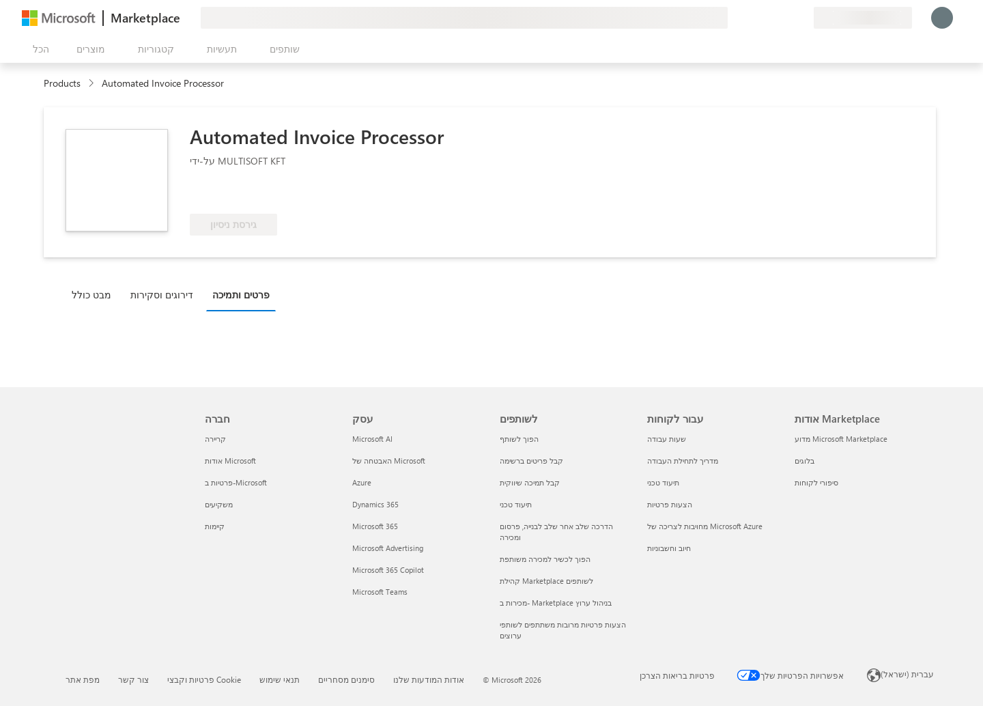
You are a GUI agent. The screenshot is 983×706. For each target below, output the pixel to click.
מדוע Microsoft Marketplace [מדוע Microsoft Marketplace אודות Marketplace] (841, 439)
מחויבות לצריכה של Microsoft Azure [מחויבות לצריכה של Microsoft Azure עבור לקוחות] (705, 526)
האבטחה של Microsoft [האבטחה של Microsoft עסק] (388, 460)
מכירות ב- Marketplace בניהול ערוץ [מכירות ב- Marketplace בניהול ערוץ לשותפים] (556, 602)
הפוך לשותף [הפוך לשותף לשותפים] (519, 439)
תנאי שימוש (279, 679)
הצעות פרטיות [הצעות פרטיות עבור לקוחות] (669, 504)
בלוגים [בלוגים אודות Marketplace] (804, 460)
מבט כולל (91, 294)
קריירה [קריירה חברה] (215, 439)
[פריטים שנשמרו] (786, 18)
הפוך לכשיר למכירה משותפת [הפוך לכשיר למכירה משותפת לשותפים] (545, 559)
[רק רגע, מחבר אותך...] (942, 18)
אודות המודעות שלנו (428, 679)
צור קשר (133, 679)
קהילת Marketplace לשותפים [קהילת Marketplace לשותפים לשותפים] (546, 581)
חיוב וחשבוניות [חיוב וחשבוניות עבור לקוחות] (669, 548)
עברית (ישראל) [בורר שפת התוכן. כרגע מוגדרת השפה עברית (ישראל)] (907, 673)
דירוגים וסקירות (161, 294)
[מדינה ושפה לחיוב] (863, 18)
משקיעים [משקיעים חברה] (219, 504)
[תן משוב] (753, 18)
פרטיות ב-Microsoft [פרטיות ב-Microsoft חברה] (236, 482)
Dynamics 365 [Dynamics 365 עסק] (375, 504)
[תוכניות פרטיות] (802, 18)
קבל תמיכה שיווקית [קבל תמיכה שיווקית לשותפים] (530, 482)
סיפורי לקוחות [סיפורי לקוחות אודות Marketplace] (816, 482)
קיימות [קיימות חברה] (215, 526)
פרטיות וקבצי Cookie (204, 679)
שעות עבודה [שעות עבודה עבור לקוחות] (666, 439)
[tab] (95, 294)
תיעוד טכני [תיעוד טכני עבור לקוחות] (663, 482)
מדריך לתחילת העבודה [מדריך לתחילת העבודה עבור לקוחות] (682, 460)
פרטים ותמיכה (241, 294)
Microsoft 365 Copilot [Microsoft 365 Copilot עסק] (388, 570)
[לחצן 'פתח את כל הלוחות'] (38, 49)
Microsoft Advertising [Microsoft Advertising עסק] (387, 548)
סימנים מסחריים (346, 679)
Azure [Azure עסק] (361, 482)
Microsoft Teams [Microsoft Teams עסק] (380, 592)
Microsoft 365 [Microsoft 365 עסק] (375, 526)
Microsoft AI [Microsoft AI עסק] (372, 439)
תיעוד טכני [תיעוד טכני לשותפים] (516, 504)
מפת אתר (83, 679)
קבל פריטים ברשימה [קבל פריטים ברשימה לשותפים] (531, 460)
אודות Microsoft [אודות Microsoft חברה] (230, 460)
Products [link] (62, 82)
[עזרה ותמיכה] (770, 18)
